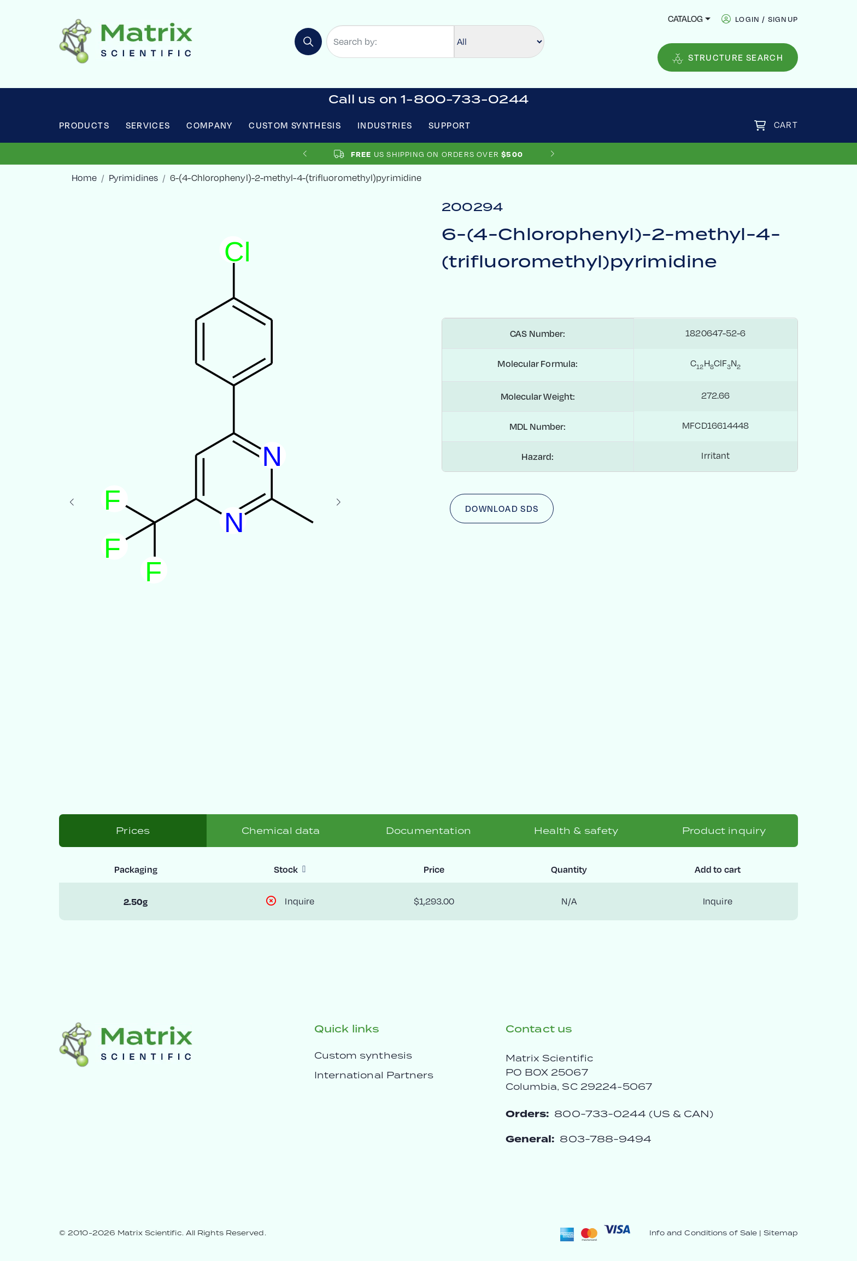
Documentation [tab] (428, 831)
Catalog (685, 18)
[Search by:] (390, 41)
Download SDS (501, 508)
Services (148, 125)
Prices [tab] (133, 831)
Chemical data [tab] (281, 831)
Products (84, 125)
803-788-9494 (605, 1138)
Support (449, 125)
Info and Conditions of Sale (703, 1232)
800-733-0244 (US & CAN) (633, 1113)
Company (209, 125)
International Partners (374, 1075)
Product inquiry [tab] (724, 831)
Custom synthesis (363, 1055)
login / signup (766, 19)
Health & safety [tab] (576, 831)
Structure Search (727, 58)
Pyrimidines (133, 177)
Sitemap (781, 1232)
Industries (385, 125)
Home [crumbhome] (84, 177)
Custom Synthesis (295, 125)
